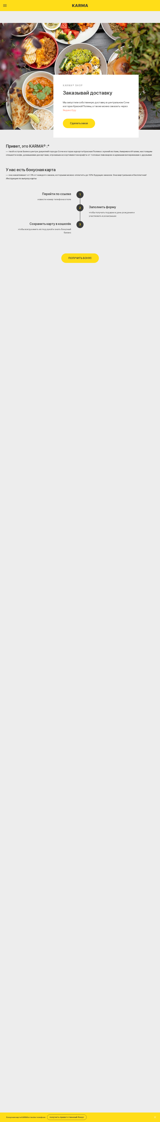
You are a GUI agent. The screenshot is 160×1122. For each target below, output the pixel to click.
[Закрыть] (155, 1117)
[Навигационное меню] (5, 5)
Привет (13, 146)
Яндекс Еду (69, 110)
